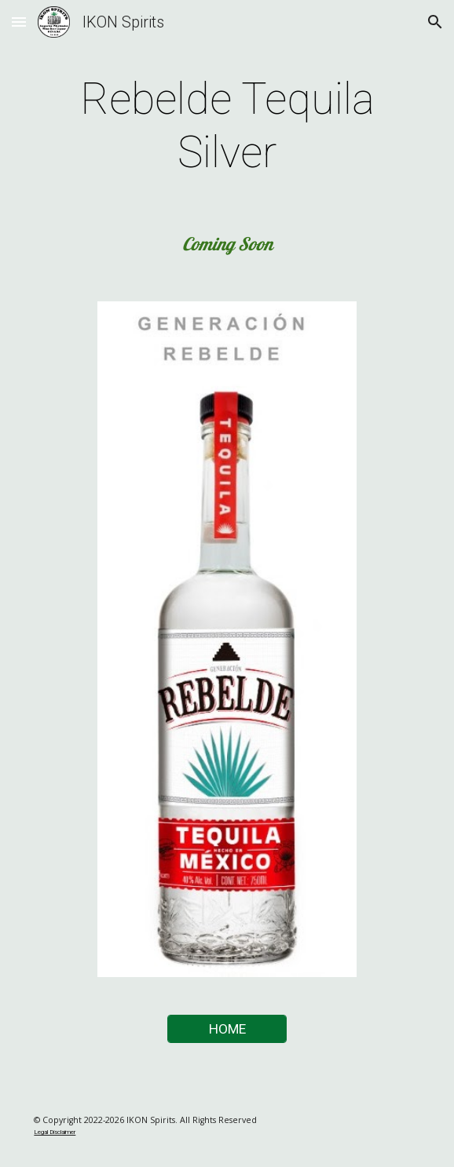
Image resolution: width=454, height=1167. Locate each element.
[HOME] (226, 1029)
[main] (226, 126)
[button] (19, 21)
